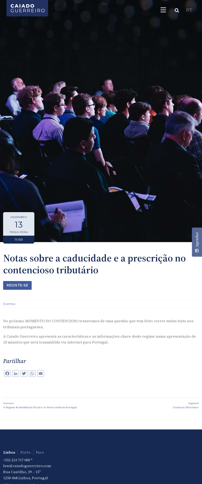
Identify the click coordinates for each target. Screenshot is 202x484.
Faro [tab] (40, 452)
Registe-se (17, 285)
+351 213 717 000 (16, 460)
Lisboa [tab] (9, 452)
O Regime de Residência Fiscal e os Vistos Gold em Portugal (40, 407)
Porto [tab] (25, 452)
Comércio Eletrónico (186, 407)
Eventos (9, 304)
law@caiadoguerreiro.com (27, 465)
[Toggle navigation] (163, 9)
